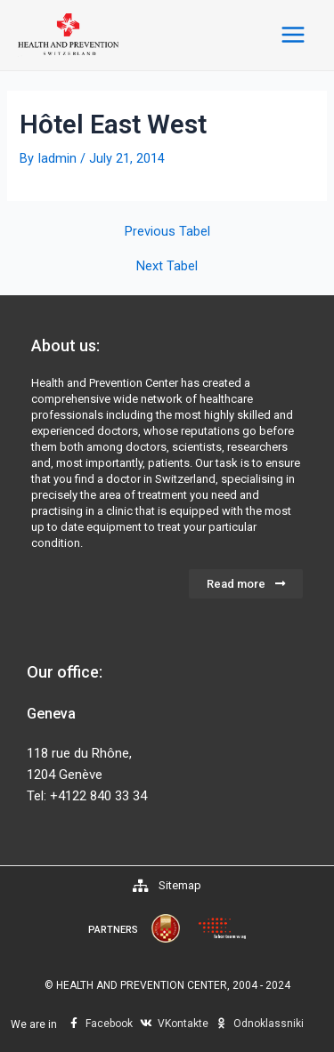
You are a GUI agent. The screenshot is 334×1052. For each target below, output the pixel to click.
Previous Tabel (167, 231)
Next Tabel (167, 266)
